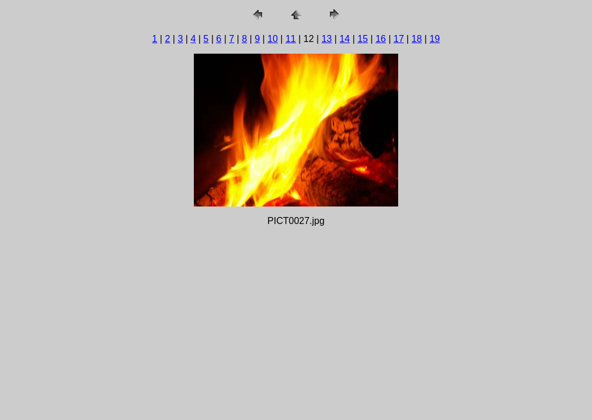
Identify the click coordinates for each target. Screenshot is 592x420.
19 (435, 39)
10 (272, 39)
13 (327, 39)
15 (362, 39)
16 (380, 39)
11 (290, 39)
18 (417, 39)
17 (398, 39)
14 (344, 39)
